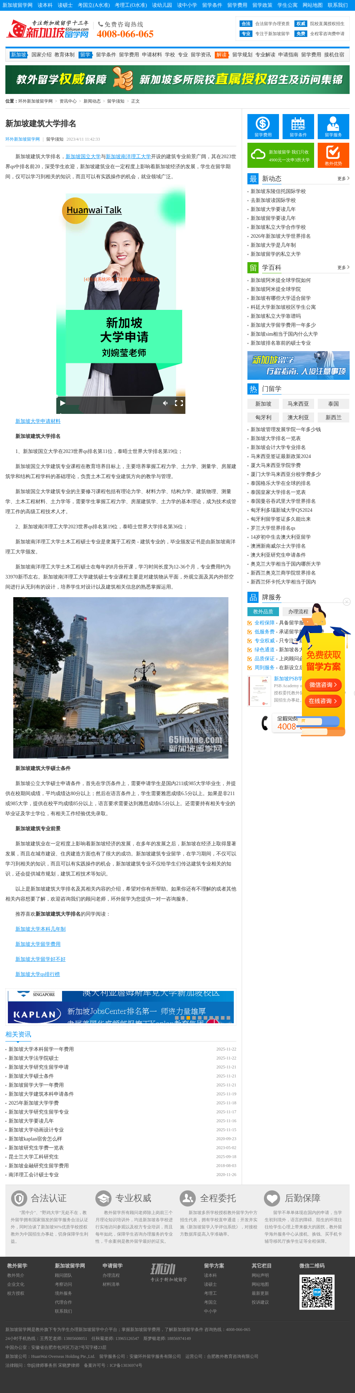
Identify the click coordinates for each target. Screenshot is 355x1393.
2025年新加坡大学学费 (34, 1103)
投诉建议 (260, 1302)
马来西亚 (298, 404)
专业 (183, 54)
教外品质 (263, 611)
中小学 (210, 1311)
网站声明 (260, 1275)
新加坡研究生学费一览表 (36, 1148)
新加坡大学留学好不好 (40, 959)
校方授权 (15, 1293)
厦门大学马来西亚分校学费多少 (286, 474)
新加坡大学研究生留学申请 (39, 1067)
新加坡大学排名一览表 (276, 438)
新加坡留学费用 (145, 1329)
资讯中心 (68, 101)
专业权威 (133, 1198)
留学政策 (262, 5)
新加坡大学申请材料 (38, 421)
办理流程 (111, 1275)
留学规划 (242, 54)
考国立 (210, 1302)
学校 (170, 54)
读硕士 (65, 5)
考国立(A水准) (94, 5)
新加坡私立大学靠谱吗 (276, 316)
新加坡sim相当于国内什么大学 (284, 334)
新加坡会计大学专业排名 (278, 447)
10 (228, 1018)
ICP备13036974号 (126, 1365)
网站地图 (313, 5)
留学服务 (333, 134)
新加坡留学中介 (94, 1329)
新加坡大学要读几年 (31, 1121)
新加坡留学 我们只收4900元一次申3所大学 (289, 156)
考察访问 (63, 1284)
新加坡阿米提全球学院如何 (281, 280)
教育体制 (65, 54)
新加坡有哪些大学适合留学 (281, 298)
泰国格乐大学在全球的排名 (281, 483)
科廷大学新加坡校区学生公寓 (283, 307)
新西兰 (334, 417)
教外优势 (333, 163)
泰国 (333, 404)
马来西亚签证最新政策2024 (281, 456)
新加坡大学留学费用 (38, 944)
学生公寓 (288, 5)
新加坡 (263, 404)
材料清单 (111, 1284)
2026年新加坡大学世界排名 (281, 236)
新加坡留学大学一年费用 (36, 1085)
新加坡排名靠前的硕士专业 (281, 343)
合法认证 (49, 1198)
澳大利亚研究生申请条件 (278, 555)
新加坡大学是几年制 (273, 245)
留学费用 (237, 5)
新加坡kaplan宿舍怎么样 (35, 1139)
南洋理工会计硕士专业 (34, 1174)
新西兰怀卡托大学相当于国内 (283, 582)
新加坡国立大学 (83, 156)
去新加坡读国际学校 (273, 200)
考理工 (210, 1293)
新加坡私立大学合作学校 (278, 227)
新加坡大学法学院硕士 (34, 1058)
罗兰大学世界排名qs (273, 528)
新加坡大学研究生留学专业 (39, 1112)
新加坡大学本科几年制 (40, 929)
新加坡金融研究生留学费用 (39, 1165)
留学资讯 (201, 54)
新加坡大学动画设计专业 (36, 1130)
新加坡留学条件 (188, 1329)
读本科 (45, 5)
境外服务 (63, 1293)
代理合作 (63, 1302)
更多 (341, 178)
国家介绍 (42, 54)
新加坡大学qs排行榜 (37, 974)
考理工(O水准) (131, 5)
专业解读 (265, 54)
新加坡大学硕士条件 (31, 1076)
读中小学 (187, 5)
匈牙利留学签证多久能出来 (281, 519)
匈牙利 (263, 417)
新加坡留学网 (18, 5)
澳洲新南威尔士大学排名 (278, 546)
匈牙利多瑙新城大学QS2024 (281, 510)
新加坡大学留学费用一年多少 (283, 325)
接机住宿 (334, 54)
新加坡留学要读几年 (273, 218)
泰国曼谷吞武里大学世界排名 (283, 501)
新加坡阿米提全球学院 (276, 289)
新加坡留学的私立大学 (276, 254)
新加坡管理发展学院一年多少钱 (286, 429)
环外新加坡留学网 (47, 28)
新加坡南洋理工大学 (128, 156)
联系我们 (338, 5)
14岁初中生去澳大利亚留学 (281, 537)
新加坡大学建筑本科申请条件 (41, 1094)
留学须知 (115, 101)
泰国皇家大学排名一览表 (278, 492)
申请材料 (152, 54)
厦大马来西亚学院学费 (276, 465)
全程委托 (218, 1198)
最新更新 (260, 1293)
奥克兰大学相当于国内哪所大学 (286, 564)
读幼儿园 (162, 5)
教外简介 (15, 1275)
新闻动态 (92, 101)
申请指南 (288, 54)
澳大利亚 (298, 417)
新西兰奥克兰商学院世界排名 (283, 573)
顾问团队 (63, 1275)
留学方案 (214, 1266)
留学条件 (212, 5)
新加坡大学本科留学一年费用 (41, 1049)
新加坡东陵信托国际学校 (278, 191)
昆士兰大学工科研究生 (34, 1157)
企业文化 (15, 1284)
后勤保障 (303, 1198)
